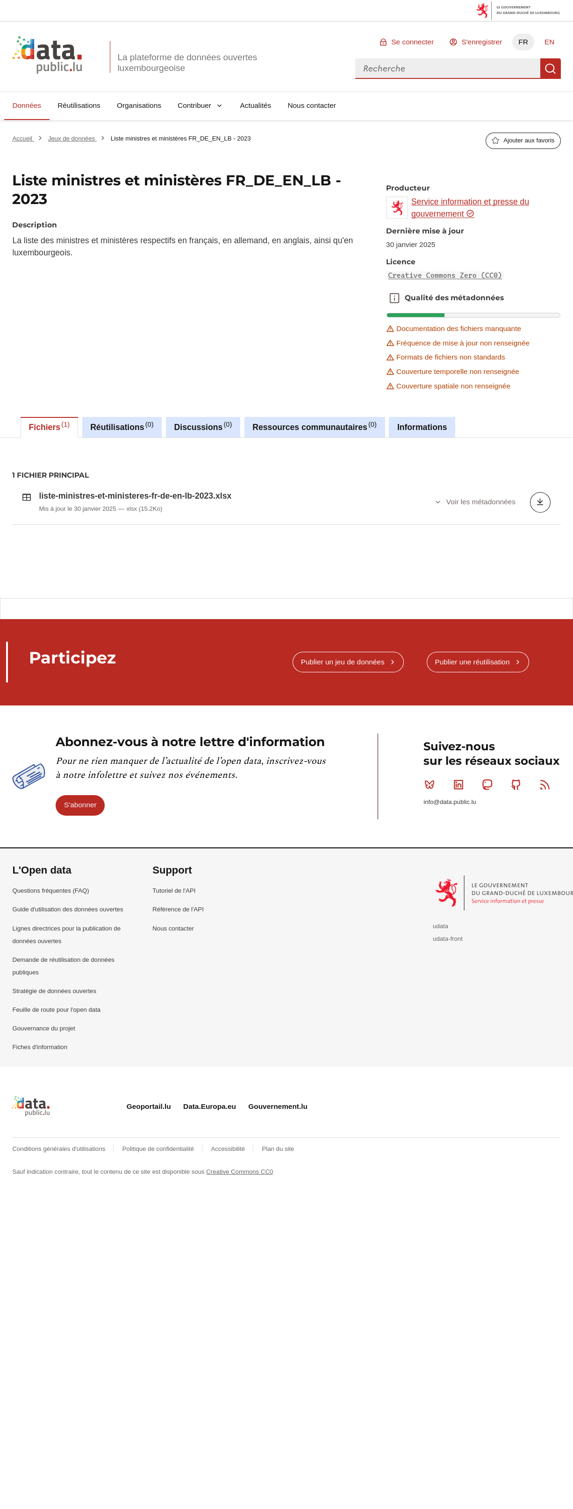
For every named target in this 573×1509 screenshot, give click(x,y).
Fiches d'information (39, 1096)
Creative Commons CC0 (239, 1221)
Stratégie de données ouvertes (54, 1040)
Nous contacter (311, 105)
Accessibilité (228, 1198)
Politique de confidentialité (159, 1198)
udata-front (448, 988)
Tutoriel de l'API (173, 940)
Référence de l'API (178, 959)
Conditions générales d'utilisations (59, 1198)
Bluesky (431, 834)
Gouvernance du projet (43, 1078)
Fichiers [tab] (49, 426)
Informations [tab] (422, 427)
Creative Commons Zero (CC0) (445, 275)
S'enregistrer (481, 42)
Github (518, 834)
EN (549, 42)
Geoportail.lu (149, 1156)
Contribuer (194, 105)
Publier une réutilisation (472, 712)
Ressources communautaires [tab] (314, 426)
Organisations (139, 105)
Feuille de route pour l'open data (56, 1059)
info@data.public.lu (449, 851)
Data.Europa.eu (209, 1156)
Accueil (23, 138)
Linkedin (460, 834)
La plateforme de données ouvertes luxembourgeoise (187, 62)
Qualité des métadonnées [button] (394, 298)
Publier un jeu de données (343, 712)
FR (523, 42)
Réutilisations (78, 105)
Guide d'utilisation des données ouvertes (67, 959)
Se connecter (412, 42)
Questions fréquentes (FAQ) (50, 940)
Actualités (256, 105)
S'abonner (80, 855)
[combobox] (447, 68)
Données (26, 105)
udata (440, 975)
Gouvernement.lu (278, 1156)
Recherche (550, 68)
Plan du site (278, 1198)
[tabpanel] (286, 517)
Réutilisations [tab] (121, 426)
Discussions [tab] (203, 426)
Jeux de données (72, 138)
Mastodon (489, 834)
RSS (547, 834)
